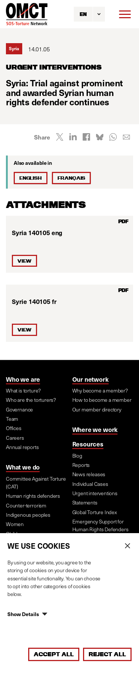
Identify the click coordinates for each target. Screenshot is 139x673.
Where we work (95, 429)
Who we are (23, 379)
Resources (87, 444)
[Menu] (125, 14)
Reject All (107, 654)
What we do (23, 467)
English (30, 178)
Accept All (54, 654)
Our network (90, 379)
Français (71, 178)
